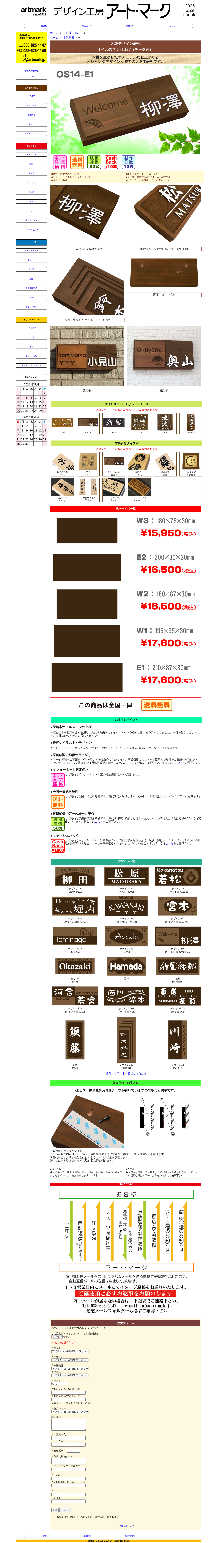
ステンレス (31, 154)
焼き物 (31, 192)
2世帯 (31, 297)
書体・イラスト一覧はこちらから (126, 1073)
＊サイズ (57, 1348)
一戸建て (31, 96)
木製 (31, 164)
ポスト (31, 124)
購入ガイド (87, 26)
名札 (31, 347)
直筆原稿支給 (31, 288)
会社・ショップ (31, 133)
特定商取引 (130, 1536)
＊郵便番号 (58, 1450)
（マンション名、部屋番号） (67, 1466)
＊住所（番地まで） (62, 1456)
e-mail (172, 26)
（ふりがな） (58, 1441)
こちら (177, 762)
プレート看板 (31, 356)
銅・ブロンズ (31, 220)
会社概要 (87, 1536)
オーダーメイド (31, 250)
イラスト (57, 1380)
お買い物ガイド (125, 1526)
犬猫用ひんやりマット (31, 365)
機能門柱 (31, 115)
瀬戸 (31, 201)
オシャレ (31, 260)
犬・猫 (31, 269)
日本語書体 (57, 1365)
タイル (31, 173)
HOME (44, 26)
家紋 (31, 279)
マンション (31, 105)
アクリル (31, 182)
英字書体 (57, 1372)
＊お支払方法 (58, 1408)
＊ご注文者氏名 (59, 1434)
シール (31, 337)
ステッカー (31, 328)
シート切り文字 (31, 230)
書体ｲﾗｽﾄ (130, 26)
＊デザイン (58, 1356)
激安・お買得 (31, 307)
